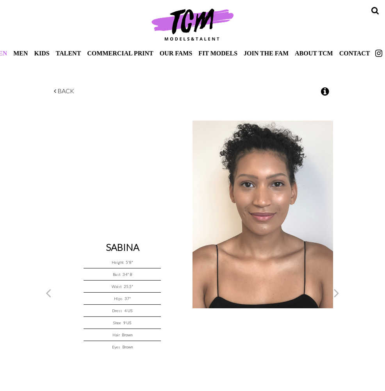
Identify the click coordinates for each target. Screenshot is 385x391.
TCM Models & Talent (192, 24)
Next (336, 292)
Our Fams (176, 53)
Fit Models (217, 53)
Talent (68, 53)
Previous (48, 292)
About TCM (314, 53)
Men (20, 53)
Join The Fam (266, 53)
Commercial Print (120, 53)
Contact (354, 53)
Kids (42, 53)
